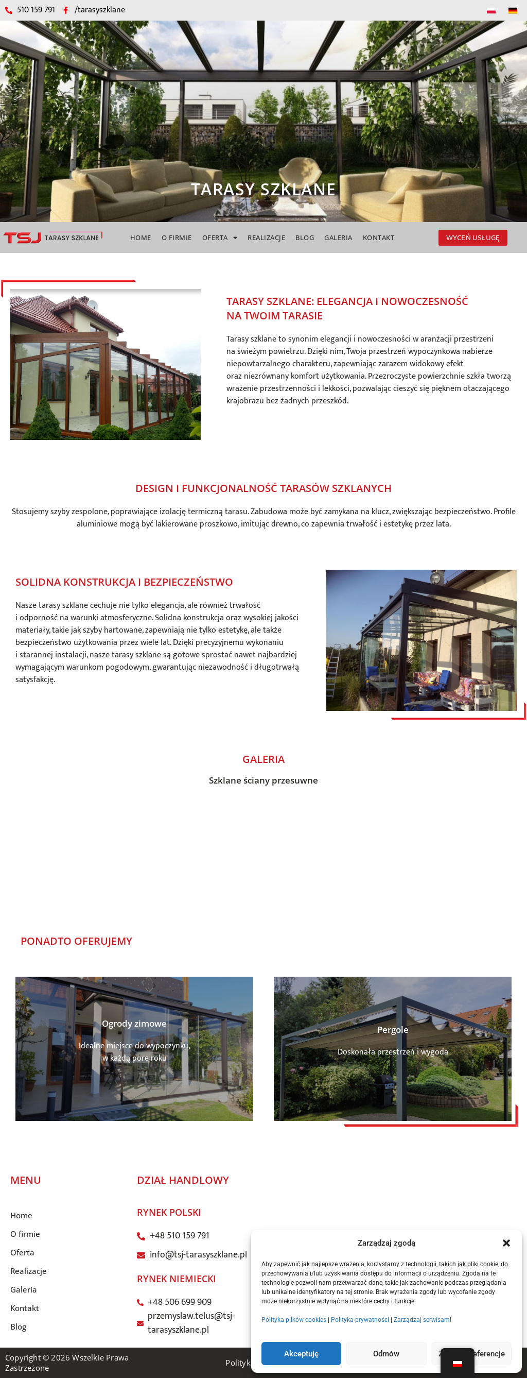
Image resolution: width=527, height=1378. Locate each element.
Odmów (386, 1353)
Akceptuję (301, 1353)
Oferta (220, 237)
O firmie (177, 237)
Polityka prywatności (360, 1319)
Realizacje (266, 237)
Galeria (338, 237)
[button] (506, 1243)
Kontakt (379, 237)
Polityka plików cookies (293, 1319)
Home (140, 237)
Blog (304, 237)
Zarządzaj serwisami (422, 1319)
